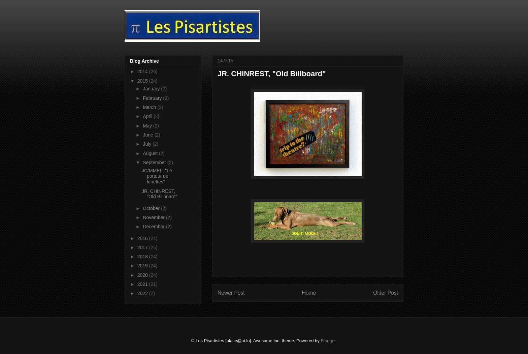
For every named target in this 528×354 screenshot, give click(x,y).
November (154, 217)
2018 (143, 256)
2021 (143, 284)
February (153, 98)
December (154, 226)
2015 (143, 81)
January (152, 88)
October (152, 208)
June (148, 135)
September (155, 162)
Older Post (385, 293)
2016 (143, 238)
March (150, 107)
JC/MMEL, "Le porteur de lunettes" (157, 176)
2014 (143, 71)
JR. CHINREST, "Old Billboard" (159, 194)
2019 (143, 265)
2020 (143, 275)
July (148, 144)
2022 (143, 293)
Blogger (328, 340)
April (148, 116)
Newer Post (231, 293)
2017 (143, 247)
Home (309, 293)
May (148, 125)
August (151, 153)
